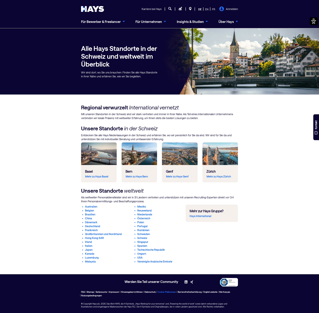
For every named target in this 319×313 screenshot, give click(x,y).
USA (140, 257)
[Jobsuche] (170, 9)
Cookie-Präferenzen (167, 292)
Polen (140, 222)
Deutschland (92, 226)
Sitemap (90, 292)
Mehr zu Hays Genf (177, 176)
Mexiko (141, 206)
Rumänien (143, 230)
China (88, 218)
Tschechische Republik (151, 249)
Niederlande (144, 214)
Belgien (89, 210)
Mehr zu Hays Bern (137, 176)
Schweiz (142, 237)
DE (199, 9)
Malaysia (90, 261)
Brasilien (90, 214)
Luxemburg (92, 257)
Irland (88, 241)
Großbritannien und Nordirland (103, 233)
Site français (224, 292)
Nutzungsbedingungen (91, 295)
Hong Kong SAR (94, 237)
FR (213, 9)
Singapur (142, 241)
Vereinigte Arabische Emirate (154, 261)
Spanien (142, 245)
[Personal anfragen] (180, 9)
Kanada (89, 253)
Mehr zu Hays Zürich (219, 176)
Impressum (114, 292)
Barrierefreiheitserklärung (190, 292)
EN (206, 9)
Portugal (142, 226)
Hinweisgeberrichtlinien (132, 292)
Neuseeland (144, 210)
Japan (88, 249)
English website (210, 292)
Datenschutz (150, 292)
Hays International (200, 215)
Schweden (143, 233)
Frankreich (91, 230)
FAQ (83, 292)
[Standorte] (190, 9)
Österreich (143, 218)
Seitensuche (101, 292)
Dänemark (91, 222)
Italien (88, 245)
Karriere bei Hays (151, 8)
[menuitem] (103, 21)
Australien (91, 206)
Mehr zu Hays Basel (96, 176)
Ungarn (141, 253)
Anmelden (228, 9)
